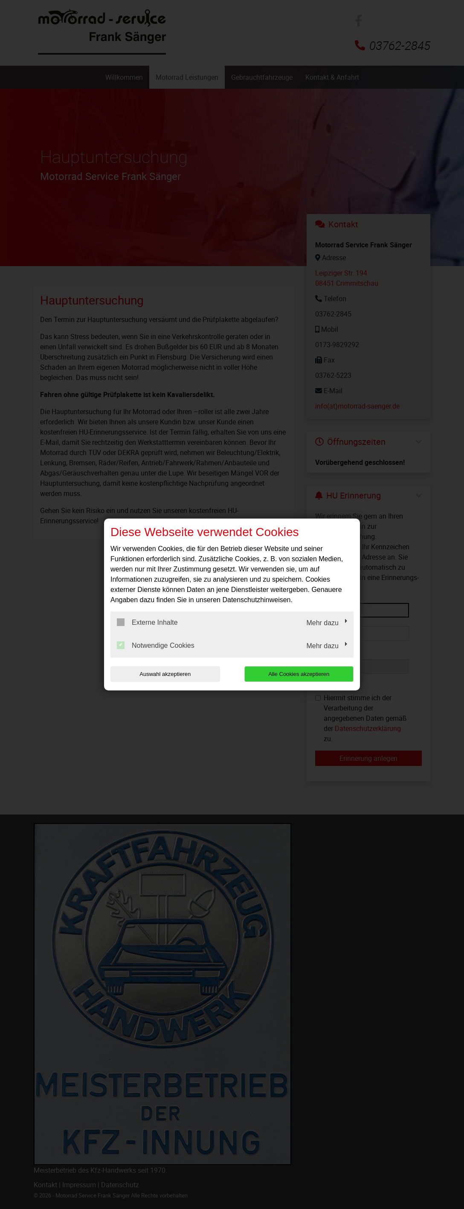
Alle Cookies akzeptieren (298, 674)
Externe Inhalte (147, 622)
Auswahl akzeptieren (165, 674)
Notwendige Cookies (155, 645)
